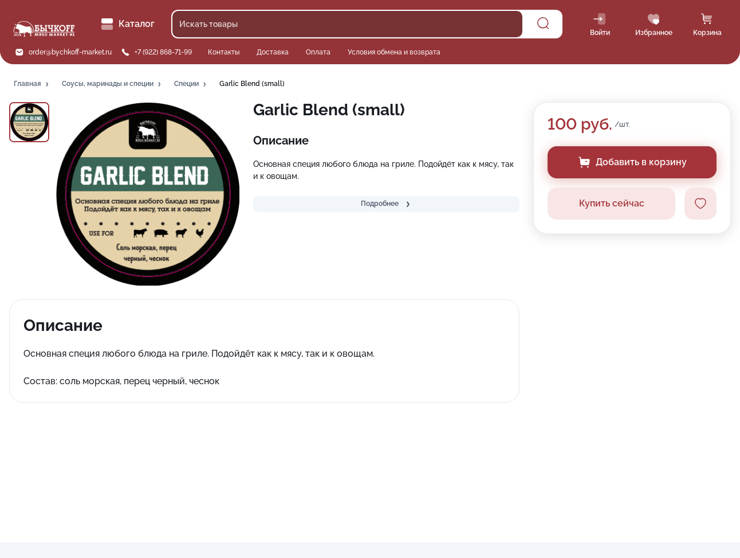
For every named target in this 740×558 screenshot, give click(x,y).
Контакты (223, 52)
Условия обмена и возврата (394, 52)
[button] (32, 84)
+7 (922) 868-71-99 (163, 52)
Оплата (318, 52)
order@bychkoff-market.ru (70, 52)
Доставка (273, 52)
